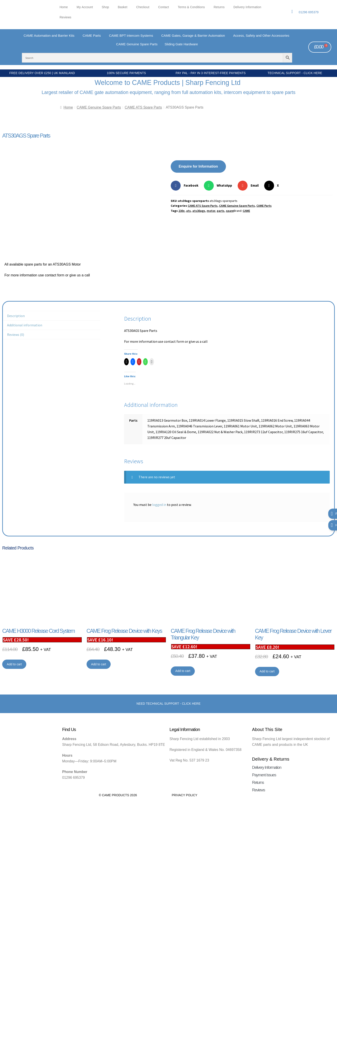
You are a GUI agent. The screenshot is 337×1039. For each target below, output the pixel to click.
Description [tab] (16, 316)
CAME (246, 211)
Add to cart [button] (14, 664)
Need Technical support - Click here (168, 703)
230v (181, 211)
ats (188, 211)
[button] (186, 186)
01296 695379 (309, 12)
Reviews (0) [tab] (15, 334)
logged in (159, 504)
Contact (163, 7)
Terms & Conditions (191, 7)
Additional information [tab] (24, 325)
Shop (105, 7)
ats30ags (198, 211)
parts (220, 211)
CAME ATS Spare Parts (143, 107)
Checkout (143, 7)
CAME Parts (264, 206)
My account (85, 7)
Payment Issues (264, 775)
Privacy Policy (184, 795)
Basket (122, 7)
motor (211, 211)
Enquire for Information (198, 166)
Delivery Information (247, 7)
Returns (219, 7)
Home (64, 7)
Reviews (65, 17)
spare (230, 211)
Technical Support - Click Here (295, 73)
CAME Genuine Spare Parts (99, 107)
